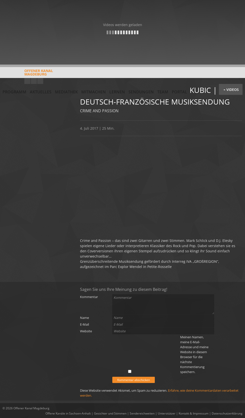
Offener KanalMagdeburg (27, 74)
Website (86, 331)
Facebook (34, 81)
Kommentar (89, 297)
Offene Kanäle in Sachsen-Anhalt (68, 413)
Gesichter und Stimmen (110, 413)
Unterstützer (166, 413)
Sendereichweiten (142, 413)
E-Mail (84, 324)
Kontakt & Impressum (193, 413)
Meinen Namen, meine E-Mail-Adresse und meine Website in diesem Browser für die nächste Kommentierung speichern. (194, 354)
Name (84, 317)
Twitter (40, 81)
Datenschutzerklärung (227, 413)
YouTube (27, 81)
